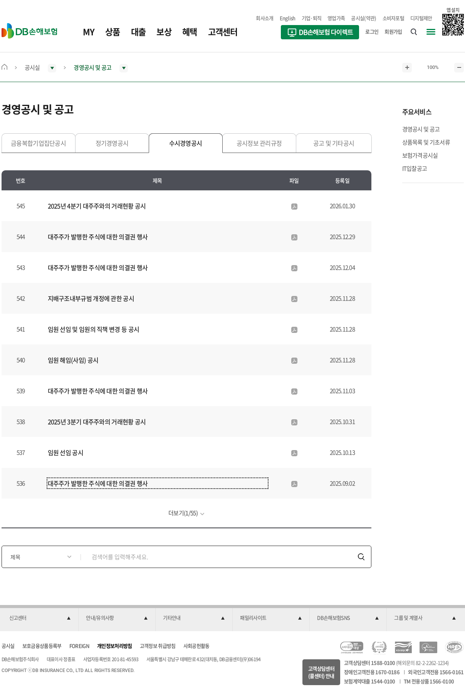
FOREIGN (79, 645)
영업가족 (336, 18)
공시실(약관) (363, 18)
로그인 (371, 31)
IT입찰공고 (414, 168)
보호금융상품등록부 (42, 645)
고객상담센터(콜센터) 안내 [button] (321, 672)
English (287, 18)
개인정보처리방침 (114, 645)
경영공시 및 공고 (421, 129)
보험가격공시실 (420, 155)
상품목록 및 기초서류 (426, 142)
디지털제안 (421, 18)
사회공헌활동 (196, 645)
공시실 (8, 645)
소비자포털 (394, 18)
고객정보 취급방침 (158, 645)
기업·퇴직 (312, 18)
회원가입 (393, 31)
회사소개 (264, 18)
